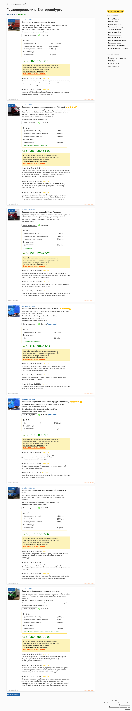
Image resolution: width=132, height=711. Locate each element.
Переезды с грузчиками (116, 45)
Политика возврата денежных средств (119, 706)
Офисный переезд (114, 24)
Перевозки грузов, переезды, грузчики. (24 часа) (46, 107)
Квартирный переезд (115, 27)
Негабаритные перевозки (117, 58)
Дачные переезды (114, 29)
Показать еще (12, 694)
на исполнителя (34, 74)
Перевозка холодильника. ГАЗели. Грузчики (41, 212)
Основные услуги (29, 35)
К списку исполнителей (18, 4)
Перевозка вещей (114, 35)
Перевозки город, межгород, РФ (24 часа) (46, 308)
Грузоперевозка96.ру (115, 11)
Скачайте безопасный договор (33, 72)
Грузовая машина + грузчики (118, 48)
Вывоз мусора (113, 21)
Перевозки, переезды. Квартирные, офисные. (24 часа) (44, 491)
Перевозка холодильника (117, 40)
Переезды (111, 61)
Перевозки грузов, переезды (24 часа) (38, 22)
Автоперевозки (113, 66)
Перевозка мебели (114, 32)
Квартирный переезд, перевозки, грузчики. (41, 591)
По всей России (113, 19)
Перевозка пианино (115, 37)
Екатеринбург (13, 99)
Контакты (127, 709)
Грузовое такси (113, 63)
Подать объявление (124, 704)
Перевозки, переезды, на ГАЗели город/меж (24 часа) (46, 401)
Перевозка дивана (114, 43)
